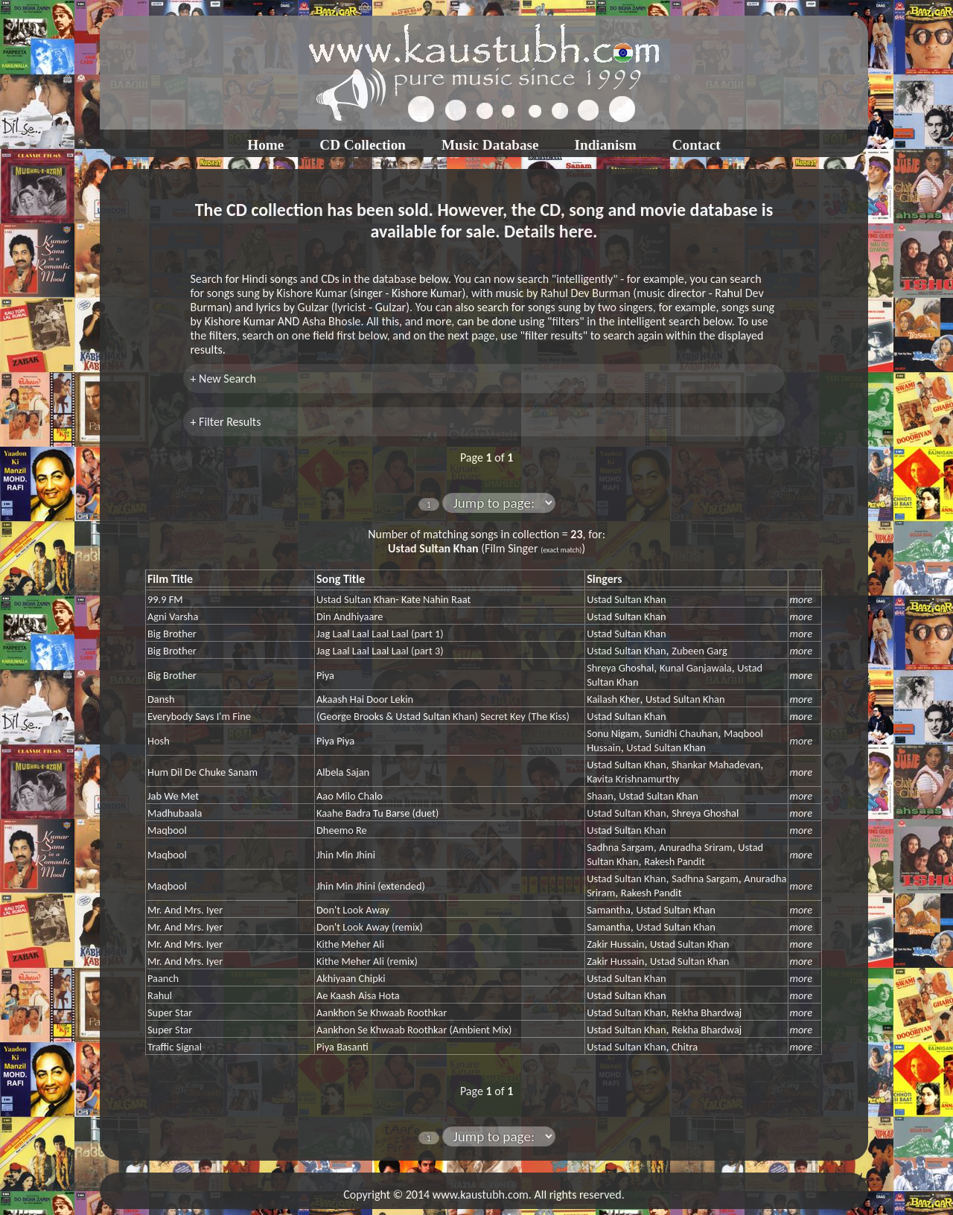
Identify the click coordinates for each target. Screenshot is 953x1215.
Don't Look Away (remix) (369, 927)
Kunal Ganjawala (696, 668)
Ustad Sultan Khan (626, 599)
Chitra (685, 1046)
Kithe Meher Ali (350, 944)
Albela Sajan (342, 772)
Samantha (609, 909)
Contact (696, 145)
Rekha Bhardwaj (707, 1012)
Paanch (163, 978)
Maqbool (167, 830)
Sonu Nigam (613, 733)
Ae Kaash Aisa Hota (358, 995)
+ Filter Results (226, 422)
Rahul (159, 995)
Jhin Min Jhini (345, 854)
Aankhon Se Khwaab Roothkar (381, 1012)
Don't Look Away (352, 909)
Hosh (158, 740)
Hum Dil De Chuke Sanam (202, 772)
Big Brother (172, 633)
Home (265, 145)
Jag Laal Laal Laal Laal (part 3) (380, 650)
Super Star (169, 1012)
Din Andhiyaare (349, 616)
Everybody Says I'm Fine (199, 716)
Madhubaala (174, 813)
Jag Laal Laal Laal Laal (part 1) (380, 633)
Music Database (490, 145)
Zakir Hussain (615, 944)
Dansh (161, 699)
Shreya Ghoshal (620, 668)
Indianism (606, 145)
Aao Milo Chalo (349, 796)
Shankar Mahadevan (716, 764)
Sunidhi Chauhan (681, 733)
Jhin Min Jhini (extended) (370, 886)
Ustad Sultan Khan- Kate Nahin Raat (393, 599)
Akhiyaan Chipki (351, 978)
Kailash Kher (613, 699)
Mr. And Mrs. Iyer (185, 909)
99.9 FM (165, 599)
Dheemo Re (341, 830)
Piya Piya (335, 740)
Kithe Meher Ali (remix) (367, 961)
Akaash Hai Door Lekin (364, 699)
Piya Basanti (342, 1046)
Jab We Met (173, 796)
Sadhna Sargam (620, 847)
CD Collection (362, 145)
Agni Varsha (172, 616)
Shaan (600, 796)
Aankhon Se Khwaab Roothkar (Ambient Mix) (413, 1029)
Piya (325, 675)
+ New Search (223, 378)
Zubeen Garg (699, 650)
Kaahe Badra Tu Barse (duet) (377, 813)
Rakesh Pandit (674, 861)
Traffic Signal (174, 1046)
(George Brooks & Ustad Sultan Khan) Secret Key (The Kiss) (443, 716)
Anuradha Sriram (695, 847)
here (576, 231)
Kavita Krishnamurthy (633, 778)
